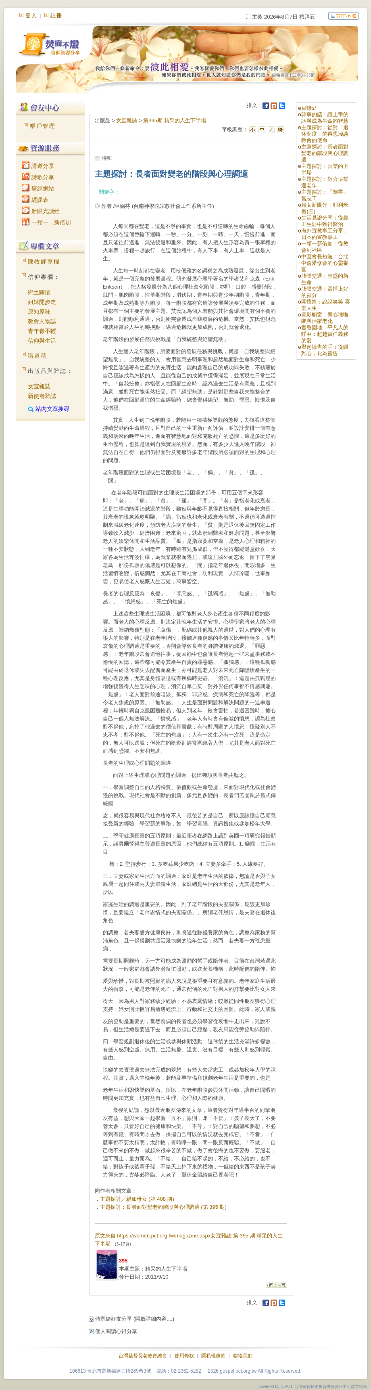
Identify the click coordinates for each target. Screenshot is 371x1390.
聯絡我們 (242, 1356)
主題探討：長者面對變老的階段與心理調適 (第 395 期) (163, 1207)
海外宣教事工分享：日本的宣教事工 (324, 234)
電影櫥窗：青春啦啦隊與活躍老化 (324, 318)
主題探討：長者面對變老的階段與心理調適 (324, 153)
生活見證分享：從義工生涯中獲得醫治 (324, 221)
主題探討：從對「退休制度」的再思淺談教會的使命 (324, 133)
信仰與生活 (42, 340)
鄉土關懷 (39, 292)
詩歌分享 (38, 177)
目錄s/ (308, 108)
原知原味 (39, 311)
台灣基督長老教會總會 (143, 1356)
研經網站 (38, 188)
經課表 (35, 200)
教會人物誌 (42, 321)
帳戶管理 (43, 126)
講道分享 (38, 166)
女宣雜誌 (39, 386)
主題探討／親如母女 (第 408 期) (137, 1199)
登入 (31, 16)
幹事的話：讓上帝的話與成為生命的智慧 (324, 117)
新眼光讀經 (41, 211)
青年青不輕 (42, 331)
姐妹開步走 (42, 302)
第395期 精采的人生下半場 (174, 120)
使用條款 (184, 1356)
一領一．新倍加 (46, 222)
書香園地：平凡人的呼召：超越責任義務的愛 (324, 333)
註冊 (56, 16)
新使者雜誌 (42, 396)
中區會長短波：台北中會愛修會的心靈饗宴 (324, 262)
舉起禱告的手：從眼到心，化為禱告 (324, 350)
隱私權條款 (213, 1356)
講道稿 (37, 355)
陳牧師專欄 (44, 261)
